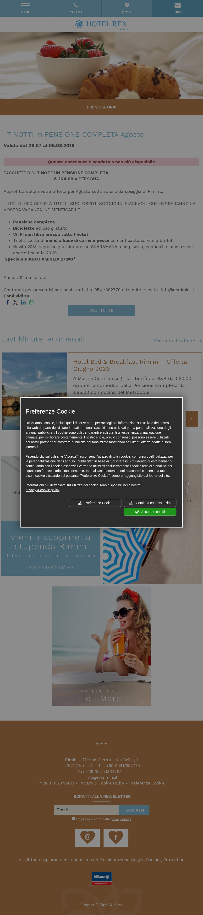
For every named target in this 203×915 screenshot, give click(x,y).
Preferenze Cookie (94, 503)
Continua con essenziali (150, 503)
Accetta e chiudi (150, 512)
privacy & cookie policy (43, 490)
